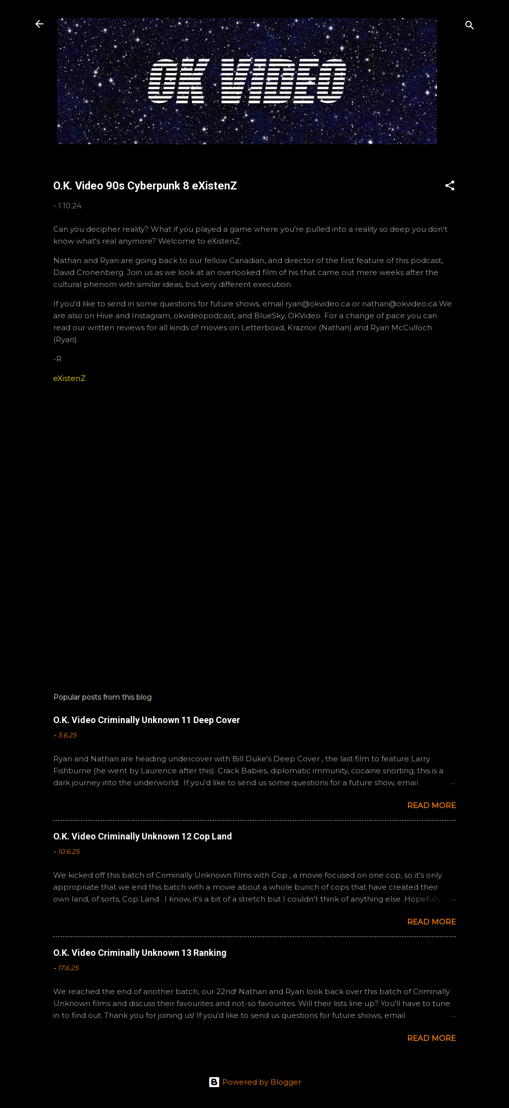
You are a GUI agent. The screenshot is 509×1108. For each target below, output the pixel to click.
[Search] (470, 27)
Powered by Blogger (254, 1082)
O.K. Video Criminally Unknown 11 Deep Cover (146, 720)
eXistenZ (69, 378)
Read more (431, 805)
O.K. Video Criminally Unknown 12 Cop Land (142, 836)
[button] (450, 187)
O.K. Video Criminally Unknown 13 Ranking (140, 952)
